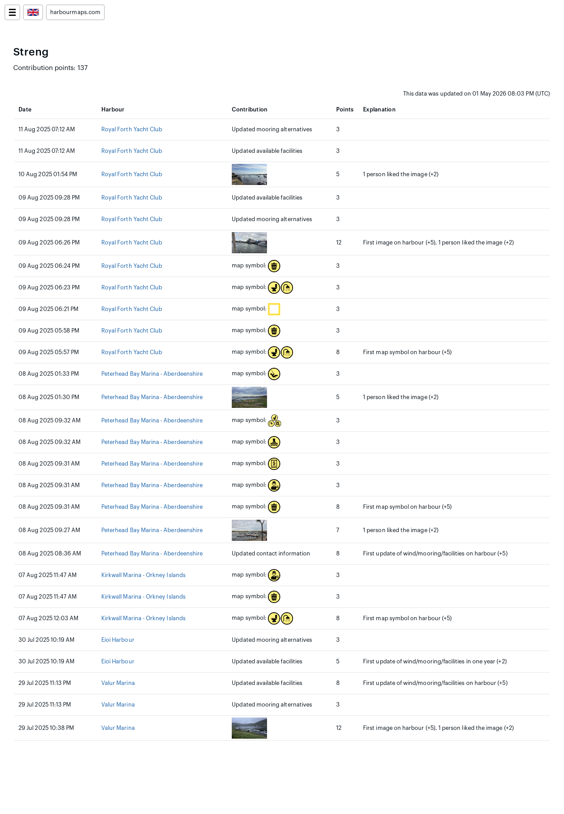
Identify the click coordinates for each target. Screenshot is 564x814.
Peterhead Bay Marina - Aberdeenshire (152, 374)
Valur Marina (118, 683)
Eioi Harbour (117, 640)
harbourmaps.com (75, 12)
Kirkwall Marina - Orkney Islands (143, 575)
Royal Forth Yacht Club (131, 129)
